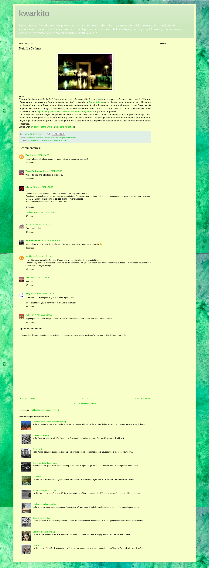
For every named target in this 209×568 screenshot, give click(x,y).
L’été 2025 (37, 545)
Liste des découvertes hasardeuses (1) (49, 422)
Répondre (30, 163)
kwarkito (34, 13)
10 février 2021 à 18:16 (51, 240)
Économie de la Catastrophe (45, 463)
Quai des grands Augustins (44, 504)
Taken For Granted (34, 171)
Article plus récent (27, 398)
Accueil (85, 398)
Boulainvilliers (38, 449)
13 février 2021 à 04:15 (44, 293)
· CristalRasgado (51, 212)
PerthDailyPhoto (33, 240)
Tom (27, 155)
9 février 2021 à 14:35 (39, 155)
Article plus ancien (142, 398)
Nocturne (39, 138)
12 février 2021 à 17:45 (43, 256)
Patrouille (37, 477)
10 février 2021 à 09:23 (40, 224)
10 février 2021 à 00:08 (43, 187)
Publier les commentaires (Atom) (45, 410)
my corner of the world (42, 127)
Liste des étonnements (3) (44, 532)
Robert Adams (96, 102)
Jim (27, 278)
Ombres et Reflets (51, 138)
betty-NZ (29, 293)
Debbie (29, 256)
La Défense (30, 138)
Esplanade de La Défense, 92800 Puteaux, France (47, 140)
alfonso (29, 187)
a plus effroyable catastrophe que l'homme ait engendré (64, 111)
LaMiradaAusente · (34, 212)
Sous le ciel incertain (41, 518)
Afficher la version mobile (85, 403)
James (29, 315)
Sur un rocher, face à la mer (44, 490)
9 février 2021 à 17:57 (52, 171)
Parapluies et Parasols (67, 138)
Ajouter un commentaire (31, 328)
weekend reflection (65, 127)
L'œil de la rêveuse (41, 435)
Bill (27, 224)
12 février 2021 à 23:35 (39, 278)
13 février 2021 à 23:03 (42, 315)
